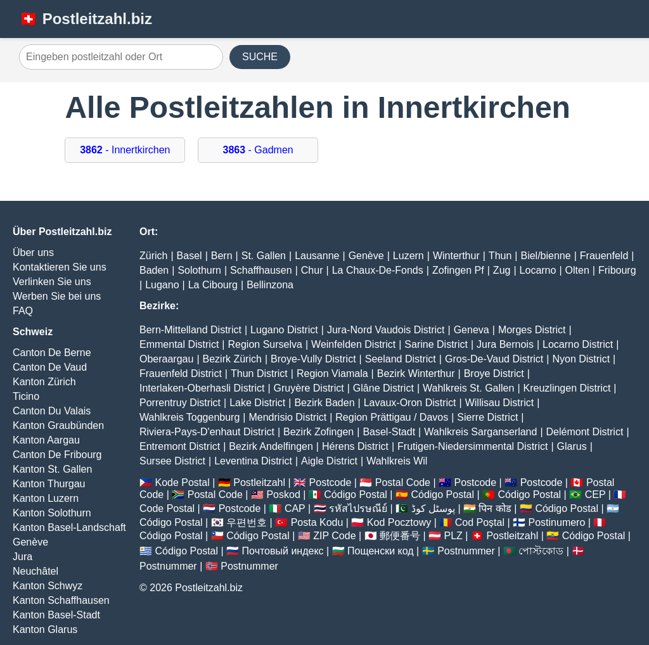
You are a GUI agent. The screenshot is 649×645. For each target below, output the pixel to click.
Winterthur (456, 255)
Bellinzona (270, 284)
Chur (312, 270)
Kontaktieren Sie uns (59, 267)
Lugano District (284, 329)
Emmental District (179, 344)
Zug (502, 270)
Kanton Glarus (45, 629)
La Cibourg (213, 284)
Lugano (162, 284)
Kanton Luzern (46, 498)
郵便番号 (400, 535)
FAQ (23, 310)
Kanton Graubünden (58, 425)
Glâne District (383, 388)
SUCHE (260, 56)
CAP (295, 508)
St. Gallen (263, 255)
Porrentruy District (180, 402)
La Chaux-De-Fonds (377, 270)
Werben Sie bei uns (57, 296)
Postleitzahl (259, 482)
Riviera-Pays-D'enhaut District (206, 431)
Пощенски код (380, 551)
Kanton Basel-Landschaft (69, 527)
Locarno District (578, 344)
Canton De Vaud (50, 367)
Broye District (494, 373)
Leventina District (253, 461)
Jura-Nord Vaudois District (386, 329)
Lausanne (317, 255)
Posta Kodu (317, 522)
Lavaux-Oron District (410, 402)
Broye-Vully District (313, 359)
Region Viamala (332, 373)
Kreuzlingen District (567, 388)
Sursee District (172, 461)
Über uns (33, 252)
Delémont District (585, 431)
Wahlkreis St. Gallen (468, 388)
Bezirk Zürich (232, 359)
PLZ (453, 535)
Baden (154, 270)
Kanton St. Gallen (52, 469)
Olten (577, 270)
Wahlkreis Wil (396, 461)
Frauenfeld (604, 255)
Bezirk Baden (324, 402)
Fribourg (617, 270)
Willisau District (499, 402)
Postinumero (557, 522)
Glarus (572, 446)
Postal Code (402, 482)
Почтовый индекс (283, 551)
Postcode (330, 482)
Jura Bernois (505, 344)
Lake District (257, 402)
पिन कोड (495, 508)
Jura (22, 556)
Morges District (532, 329)
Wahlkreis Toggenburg (189, 417)
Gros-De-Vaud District (494, 359)
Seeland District (400, 359)
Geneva (471, 329)
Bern (222, 255)
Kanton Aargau (46, 440)
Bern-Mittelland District (190, 329)
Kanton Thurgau (49, 483)
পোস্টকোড (540, 551)
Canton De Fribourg (57, 454)
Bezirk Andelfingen (271, 446)
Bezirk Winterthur (416, 373)
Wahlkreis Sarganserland (480, 431)
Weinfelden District (353, 344)
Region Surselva (265, 344)
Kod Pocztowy (399, 522)
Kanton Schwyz (47, 585)
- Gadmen (258, 149)
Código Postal (355, 494)
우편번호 (246, 522)
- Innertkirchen (125, 149)
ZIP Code (334, 535)
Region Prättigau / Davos (391, 417)
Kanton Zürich (44, 381)
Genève (30, 542)
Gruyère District (309, 388)
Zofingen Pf (458, 270)
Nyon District (581, 359)
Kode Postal (182, 482)
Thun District (259, 373)
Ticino (26, 396)
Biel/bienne (545, 255)
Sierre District (487, 417)
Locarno (538, 270)
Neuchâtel (35, 571)
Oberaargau (166, 359)
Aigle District (329, 461)
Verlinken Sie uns (52, 281)
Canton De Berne (52, 352)
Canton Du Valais (52, 411)
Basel (189, 255)
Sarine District (436, 344)
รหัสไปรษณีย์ (358, 508)
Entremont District (179, 446)
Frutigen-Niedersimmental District (472, 446)
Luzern (408, 255)
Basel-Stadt (389, 431)
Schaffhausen (261, 270)
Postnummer (466, 551)
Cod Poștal (479, 522)
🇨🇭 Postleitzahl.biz (85, 18)
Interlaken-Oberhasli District (201, 388)
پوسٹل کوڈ (433, 508)
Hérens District (355, 446)
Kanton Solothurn (52, 513)
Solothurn (199, 270)
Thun (500, 255)
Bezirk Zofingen (318, 431)
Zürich (153, 255)
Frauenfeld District (180, 373)
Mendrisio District (287, 417)
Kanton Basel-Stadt (56, 615)
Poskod (283, 494)
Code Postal (167, 508)
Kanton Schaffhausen (61, 600)
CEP (595, 494)
